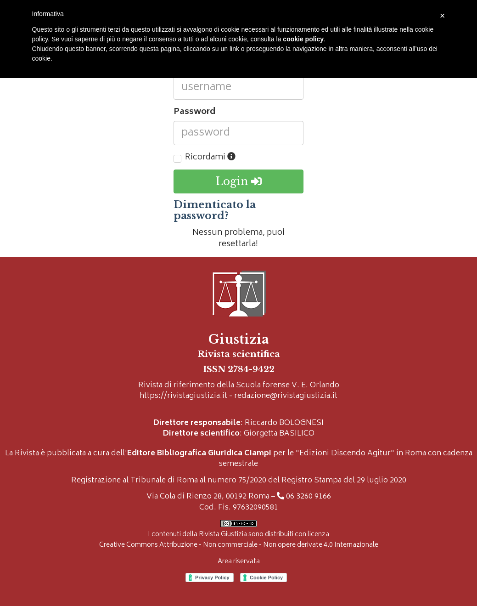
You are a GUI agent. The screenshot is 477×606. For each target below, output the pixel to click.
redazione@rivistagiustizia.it (285, 396)
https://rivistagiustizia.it (183, 396)
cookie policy (303, 39)
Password (194, 113)
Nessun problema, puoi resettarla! (238, 239)
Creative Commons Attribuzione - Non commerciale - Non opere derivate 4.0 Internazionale (238, 545)
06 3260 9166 (308, 497)
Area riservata (239, 561)
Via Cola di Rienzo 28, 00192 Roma (207, 497)
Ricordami (210, 158)
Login (238, 181)
